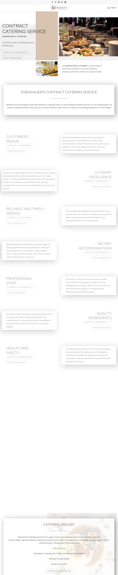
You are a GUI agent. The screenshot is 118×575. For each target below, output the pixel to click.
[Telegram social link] (65, 2)
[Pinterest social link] (58, 2)
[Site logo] (59, 8)
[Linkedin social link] (62, 2)
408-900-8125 (59, 548)
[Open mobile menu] (111, 8)
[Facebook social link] (52, 2)
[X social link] (55, 2)
